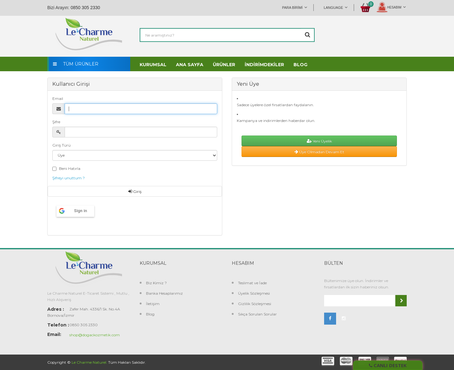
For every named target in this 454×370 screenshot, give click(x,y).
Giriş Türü (61, 145)
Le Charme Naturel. (89, 362)
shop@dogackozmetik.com (94, 334)
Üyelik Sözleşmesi (254, 293)
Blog (150, 314)
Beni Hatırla (69, 168)
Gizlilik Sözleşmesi (254, 303)
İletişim (153, 303)
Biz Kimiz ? (156, 282)
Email (57, 98)
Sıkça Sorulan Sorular (257, 314)
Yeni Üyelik (319, 141)
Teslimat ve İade (252, 282)
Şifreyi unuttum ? (68, 178)
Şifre (56, 121)
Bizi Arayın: (58, 7)
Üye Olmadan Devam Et (319, 151)
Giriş (135, 191)
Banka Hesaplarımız (164, 293)
